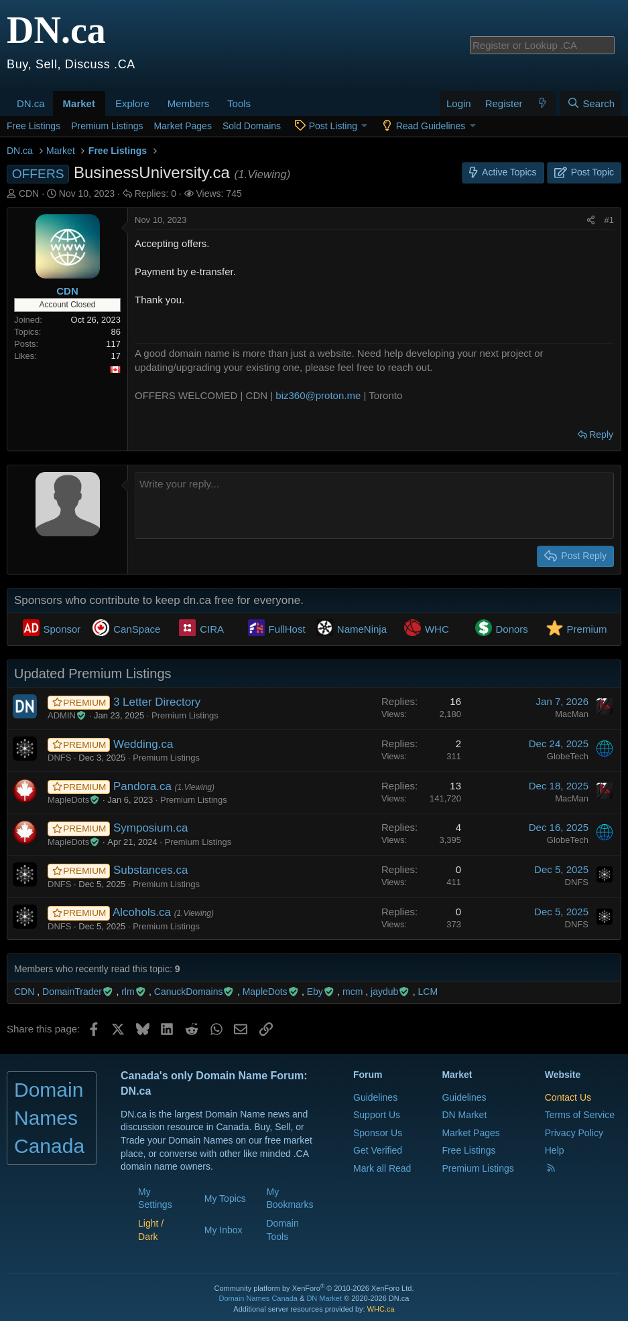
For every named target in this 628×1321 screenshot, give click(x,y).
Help (554, 1150)
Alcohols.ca (143, 912)
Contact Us (568, 1097)
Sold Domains (252, 126)
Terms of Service (580, 1114)
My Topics (225, 1198)
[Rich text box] (374, 505)
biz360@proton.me (318, 395)
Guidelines (375, 1097)
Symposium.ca (150, 828)
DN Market (464, 1114)
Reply (601, 434)
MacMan (571, 714)
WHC (437, 629)
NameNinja (362, 629)
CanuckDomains (194, 991)
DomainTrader (77, 991)
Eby (321, 991)
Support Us (376, 1114)
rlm (133, 991)
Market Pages (183, 126)
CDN (29, 193)
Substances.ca (150, 870)
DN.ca (31, 103)
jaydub (390, 991)
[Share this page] (591, 220)
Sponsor (62, 629)
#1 (609, 220)
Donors (512, 629)
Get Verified (377, 1150)
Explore (132, 103)
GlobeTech (567, 756)
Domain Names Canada (258, 1298)
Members (189, 103)
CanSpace (136, 629)
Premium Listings (107, 126)
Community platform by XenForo (314, 1288)
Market (79, 103)
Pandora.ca (144, 786)
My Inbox (223, 1230)
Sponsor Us (377, 1133)
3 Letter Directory (156, 702)
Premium (587, 629)
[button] (49, 96)
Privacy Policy (574, 1133)
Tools (239, 103)
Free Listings (33, 126)
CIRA (212, 629)
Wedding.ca (143, 744)
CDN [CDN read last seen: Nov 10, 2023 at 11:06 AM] (24, 991)
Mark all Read (382, 1168)
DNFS (59, 758)
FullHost (287, 629)
